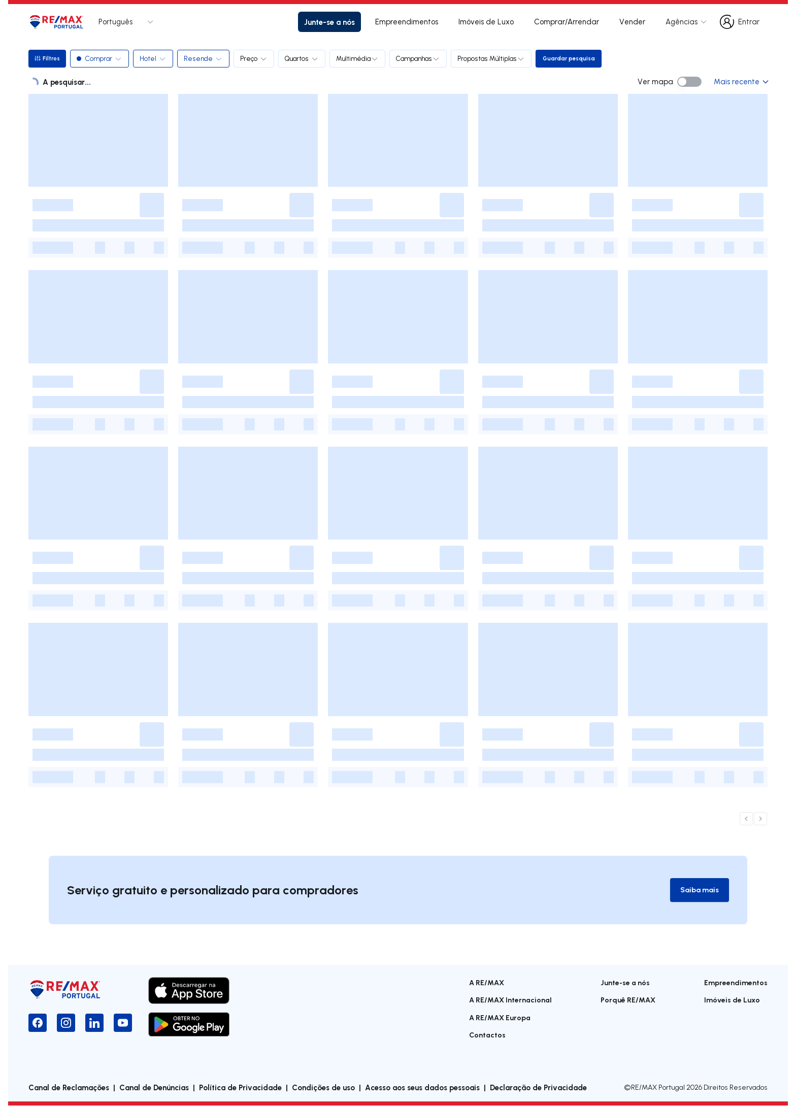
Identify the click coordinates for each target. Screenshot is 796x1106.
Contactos (487, 1035)
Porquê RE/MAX (628, 1000)
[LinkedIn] (94, 1023)
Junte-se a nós (329, 22)
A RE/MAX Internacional (510, 1000)
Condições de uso (323, 1088)
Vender (632, 21)
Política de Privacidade (240, 1088)
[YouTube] (123, 1023)
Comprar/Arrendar (566, 21)
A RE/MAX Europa (499, 1018)
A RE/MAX (486, 983)
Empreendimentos (406, 21)
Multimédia (359, 58)
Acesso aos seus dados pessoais (422, 1088)
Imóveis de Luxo (486, 21)
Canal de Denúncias (154, 1088)
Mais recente (741, 81)
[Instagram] (66, 1023)
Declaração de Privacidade (538, 1088)
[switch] (689, 82)
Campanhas (419, 58)
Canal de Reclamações (68, 1088)
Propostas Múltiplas (492, 58)
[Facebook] (37, 1023)
